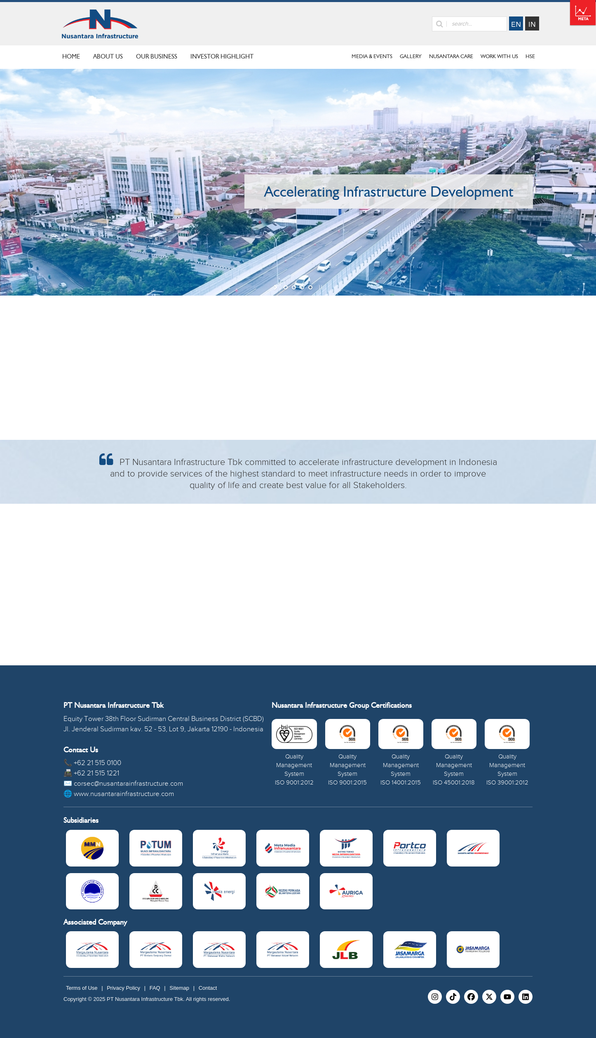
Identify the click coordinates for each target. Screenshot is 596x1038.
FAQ (155, 988)
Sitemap (179, 988)
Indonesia (532, 23)
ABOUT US (108, 56)
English (516, 23)
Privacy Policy (123, 988)
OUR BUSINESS (156, 56)
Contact (208, 988)
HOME (71, 56)
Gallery (411, 56)
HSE (530, 56)
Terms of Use (82, 988)
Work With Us (499, 56)
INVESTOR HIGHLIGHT (221, 56)
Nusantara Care (451, 56)
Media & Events (372, 56)
